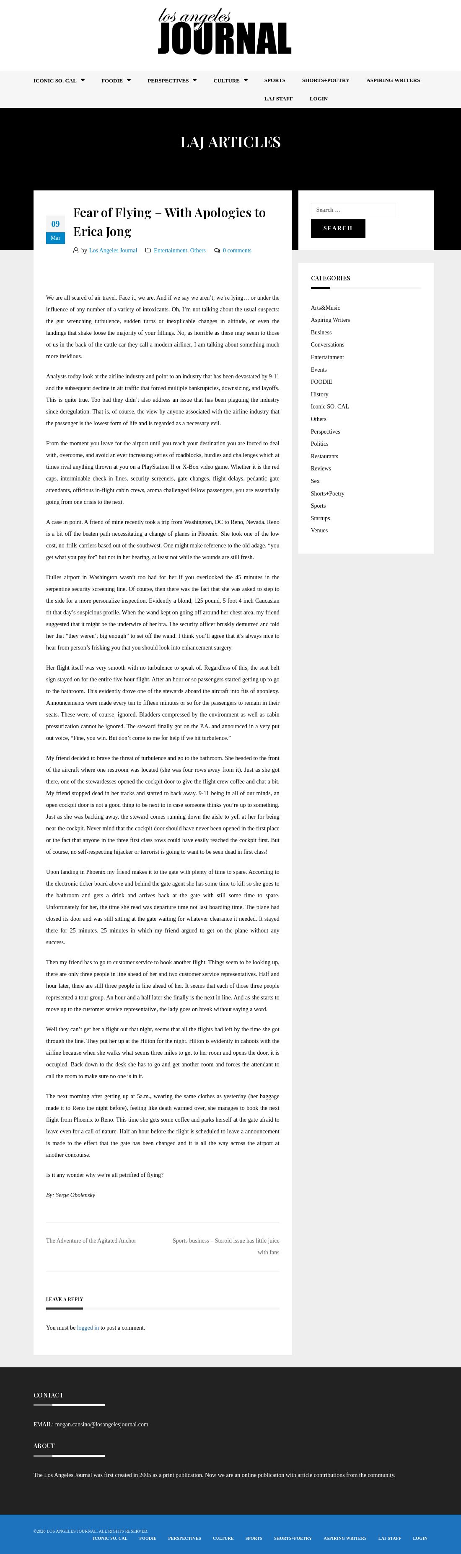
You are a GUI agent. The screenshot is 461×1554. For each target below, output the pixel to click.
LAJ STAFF (278, 98)
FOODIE (112, 80)
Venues (319, 530)
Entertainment (170, 250)
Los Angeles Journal (113, 250)
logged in (88, 1328)
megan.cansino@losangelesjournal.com (101, 1424)
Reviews (321, 468)
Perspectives (168, 80)
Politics (320, 444)
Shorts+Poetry (326, 80)
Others (198, 250)
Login (319, 98)
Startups (320, 518)
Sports (274, 80)
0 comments (237, 250)
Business (321, 332)
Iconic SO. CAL (330, 406)
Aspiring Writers (393, 80)
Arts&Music (325, 308)
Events (319, 370)
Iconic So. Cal (55, 80)
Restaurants (324, 456)
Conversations (327, 345)
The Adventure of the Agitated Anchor (91, 1241)
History (320, 394)
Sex (315, 481)
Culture (226, 80)
